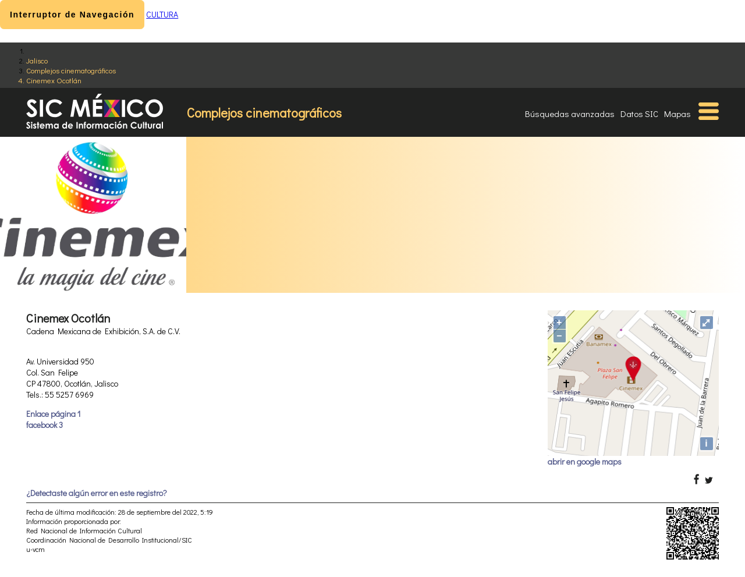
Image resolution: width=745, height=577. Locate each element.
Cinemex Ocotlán (53, 80)
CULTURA (162, 14)
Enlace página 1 (53, 413)
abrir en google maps (585, 461)
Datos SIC (639, 113)
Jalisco (37, 60)
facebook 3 (44, 424)
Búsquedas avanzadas (570, 113)
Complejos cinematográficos (71, 70)
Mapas (677, 113)
